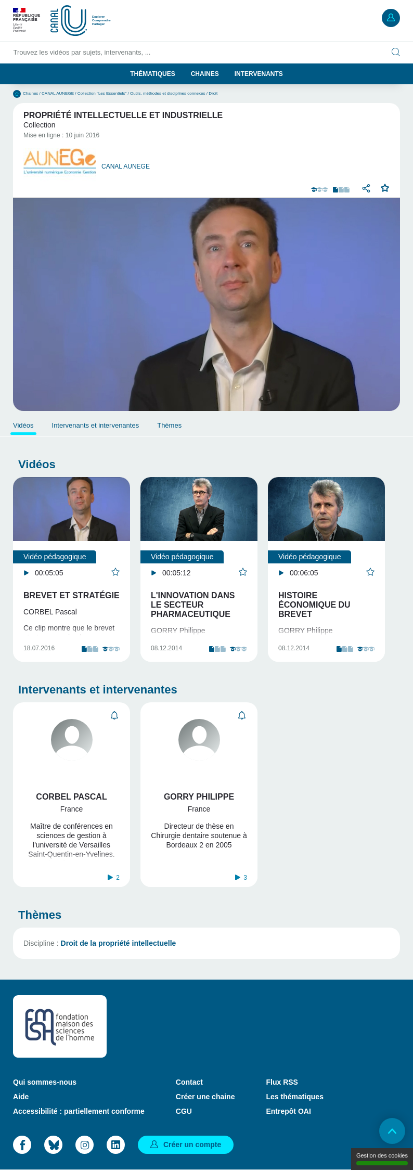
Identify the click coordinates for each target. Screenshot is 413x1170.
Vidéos (23, 425)
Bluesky (53, 1145)
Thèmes (169, 425)
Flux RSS (282, 1082)
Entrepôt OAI (288, 1111)
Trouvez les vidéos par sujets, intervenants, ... (82, 52)
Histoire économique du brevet (314, 605)
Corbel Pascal (71, 796)
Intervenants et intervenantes (95, 425)
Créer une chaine (205, 1096)
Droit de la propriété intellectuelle (118, 943)
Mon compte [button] (391, 18)
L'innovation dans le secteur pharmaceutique (193, 605)
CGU (184, 1111)
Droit (213, 93)
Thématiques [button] (152, 74)
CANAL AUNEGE (58, 93)
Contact (189, 1082)
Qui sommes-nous (44, 1082)
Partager (366, 188)
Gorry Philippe (199, 796)
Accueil (17, 94)
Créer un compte (192, 1144)
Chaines (205, 74)
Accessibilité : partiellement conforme (79, 1111)
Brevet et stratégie (71, 595)
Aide (21, 1096)
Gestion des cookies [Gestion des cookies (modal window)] (382, 1158)
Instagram (84, 1145)
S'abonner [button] (114, 715)
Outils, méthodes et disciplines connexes (167, 93)
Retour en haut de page (392, 1131)
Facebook (22, 1145)
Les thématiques (294, 1096)
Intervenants (259, 74)
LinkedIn (116, 1145)
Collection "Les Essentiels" (102, 93)
